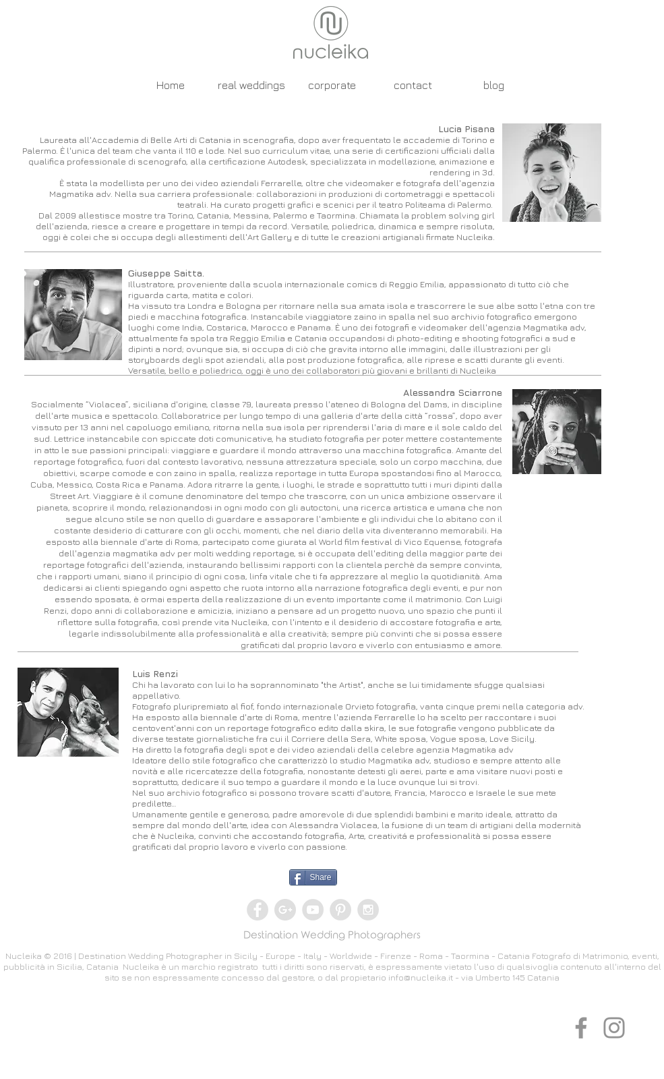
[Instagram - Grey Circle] (368, 910)
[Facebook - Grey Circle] (257, 910)
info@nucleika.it (420, 977)
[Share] (313, 877)
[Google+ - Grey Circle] (285, 910)
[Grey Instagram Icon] (614, 1028)
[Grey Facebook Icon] (581, 1028)
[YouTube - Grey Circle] (313, 910)
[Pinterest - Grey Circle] (340, 910)
